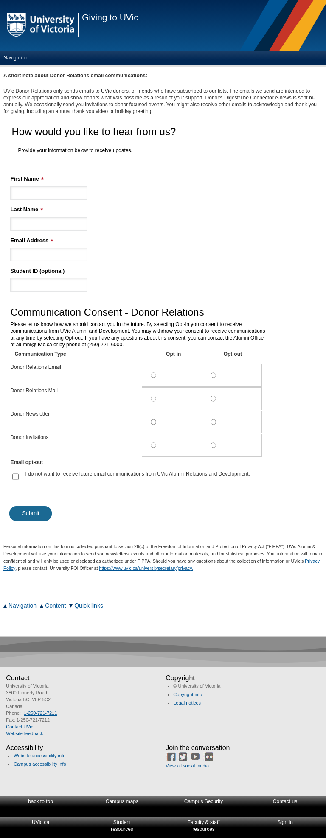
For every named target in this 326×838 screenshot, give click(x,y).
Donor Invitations (29, 437)
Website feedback (24, 733)
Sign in (285, 822)
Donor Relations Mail (33, 391)
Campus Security (203, 801)
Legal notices (187, 702)
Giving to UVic (110, 17)
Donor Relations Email (35, 367)
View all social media (187, 765)
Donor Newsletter (30, 414)
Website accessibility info (39, 755)
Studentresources (122, 825)
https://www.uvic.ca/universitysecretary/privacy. (146, 568)
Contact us (285, 801)
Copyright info (187, 694)
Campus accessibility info (40, 764)
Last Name (24, 209)
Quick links (88, 605)
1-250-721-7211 (40, 713)
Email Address (29, 240)
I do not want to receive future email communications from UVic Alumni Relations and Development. (137, 474)
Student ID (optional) (37, 271)
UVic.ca (40, 822)
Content (55, 605)
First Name (24, 179)
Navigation (22, 605)
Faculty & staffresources (204, 825)
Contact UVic (19, 726)
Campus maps (122, 801)
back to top (40, 801)
